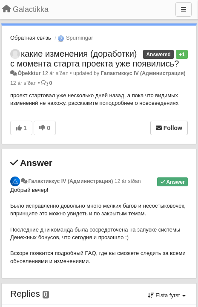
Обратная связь (30, 38)
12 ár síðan (128, 181)
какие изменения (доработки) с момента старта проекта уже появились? (94, 58)
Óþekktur (28, 73)
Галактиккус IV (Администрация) (143, 73)
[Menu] (183, 9)
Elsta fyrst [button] (167, 295)
